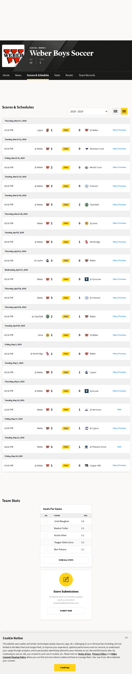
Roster (69, 75)
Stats (57, 75)
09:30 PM (8, 148)
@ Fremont (95, 297)
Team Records (87, 75)
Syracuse (94, 391)
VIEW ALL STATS (66, 560)
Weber (40, 223)
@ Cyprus (94, 428)
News (18, 75)
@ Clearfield (37, 316)
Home (6, 75)
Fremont (94, 186)
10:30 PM (8, 130)
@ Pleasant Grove (98, 446)
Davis (40, 335)
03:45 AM (8, 465)
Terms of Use (84, 656)
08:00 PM (8, 447)
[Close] (126, 641)
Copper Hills (95, 465)
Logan (40, 130)
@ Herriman (95, 409)
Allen (60, 535)
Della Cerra (63, 542)
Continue (64, 670)
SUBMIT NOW (66, 610)
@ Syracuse (95, 279)
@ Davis (93, 223)
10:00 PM (8, 409)
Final (66, 130)
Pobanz (60, 549)
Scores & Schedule (38, 75)
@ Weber (94, 130)
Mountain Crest (97, 148)
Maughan (61, 521)
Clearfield (94, 204)
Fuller (61, 528)
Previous (122, 130)
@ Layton (38, 260)
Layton (93, 372)
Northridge (95, 241)
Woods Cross (96, 167)
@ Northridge (36, 353)
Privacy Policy (99, 656)
